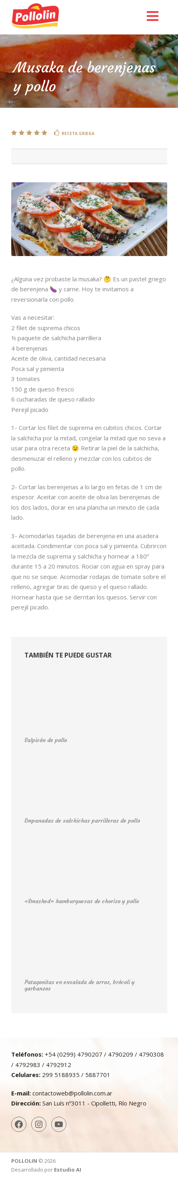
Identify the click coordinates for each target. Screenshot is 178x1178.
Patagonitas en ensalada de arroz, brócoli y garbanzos (79, 985)
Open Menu (152, 16)
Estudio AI (67, 1169)
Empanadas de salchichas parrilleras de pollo (82, 820)
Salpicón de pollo (45, 740)
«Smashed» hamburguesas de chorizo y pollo (81, 901)
